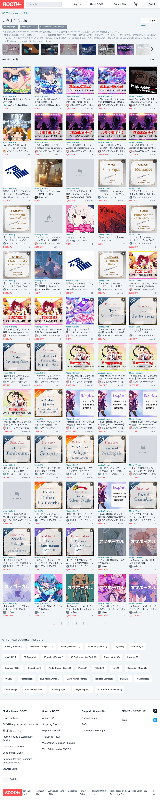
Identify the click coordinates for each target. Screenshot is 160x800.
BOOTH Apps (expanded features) (20, 724)
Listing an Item (10, 718)
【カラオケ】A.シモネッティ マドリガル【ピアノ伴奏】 (111, 469)
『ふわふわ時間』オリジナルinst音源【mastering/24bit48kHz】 (79, 146)
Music (15, 13)
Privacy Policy (83, 792)
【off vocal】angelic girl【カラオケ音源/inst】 (142, 561)
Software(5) (132, 657)
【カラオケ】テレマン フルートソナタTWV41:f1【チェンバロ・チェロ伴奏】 (79, 561)
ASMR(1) (9, 679)
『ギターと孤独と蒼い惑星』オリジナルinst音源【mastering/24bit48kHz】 (143, 469)
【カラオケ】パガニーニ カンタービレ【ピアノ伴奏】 (142, 515)
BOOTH (6, 13)
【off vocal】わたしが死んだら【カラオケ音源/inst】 (16, 607)
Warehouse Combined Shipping (58, 743)
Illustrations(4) (34, 668)
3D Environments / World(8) (84, 657)
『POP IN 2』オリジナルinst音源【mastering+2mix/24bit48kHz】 (16, 331)
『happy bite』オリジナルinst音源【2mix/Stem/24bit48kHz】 (143, 377)
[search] (58, 4)
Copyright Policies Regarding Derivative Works (17, 761)
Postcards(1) (27, 679)
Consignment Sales (13, 752)
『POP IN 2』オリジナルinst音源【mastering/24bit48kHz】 (143, 285)
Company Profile (26, 792)
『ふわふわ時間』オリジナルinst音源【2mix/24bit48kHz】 (142, 146)
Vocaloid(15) (10, 657)
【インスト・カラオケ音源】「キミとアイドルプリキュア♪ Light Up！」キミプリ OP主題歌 (79, 331)
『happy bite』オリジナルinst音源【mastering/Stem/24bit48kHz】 (17, 423)
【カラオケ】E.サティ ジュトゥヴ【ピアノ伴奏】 (142, 331)
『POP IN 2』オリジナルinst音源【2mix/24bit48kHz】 (48, 331)
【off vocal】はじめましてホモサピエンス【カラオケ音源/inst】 (80, 608)
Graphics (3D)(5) (12, 668)
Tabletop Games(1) (104, 679)
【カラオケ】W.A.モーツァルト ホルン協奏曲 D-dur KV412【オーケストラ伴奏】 (48, 423)
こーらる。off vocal (75, 237)
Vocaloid (70, 235)
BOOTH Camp (10, 769)
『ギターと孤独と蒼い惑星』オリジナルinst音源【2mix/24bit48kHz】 (17, 515)
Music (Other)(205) (13, 646)
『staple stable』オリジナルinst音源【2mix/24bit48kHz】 (111, 423)
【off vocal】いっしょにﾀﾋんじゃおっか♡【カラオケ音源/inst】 (143, 608)
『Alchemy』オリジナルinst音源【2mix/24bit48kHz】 (79, 100)
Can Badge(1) (11, 690)
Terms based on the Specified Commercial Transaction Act (128, 792)
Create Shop (120, 4)
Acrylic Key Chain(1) (34, 690)
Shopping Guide (50, 724)
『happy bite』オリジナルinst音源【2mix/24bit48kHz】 (80, 377)
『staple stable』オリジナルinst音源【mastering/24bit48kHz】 (143, 423)
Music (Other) (104, 189)
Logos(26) (119, 646)
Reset (143, 25)
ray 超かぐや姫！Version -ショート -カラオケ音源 (16, 146)
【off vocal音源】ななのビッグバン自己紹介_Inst (48, 100)
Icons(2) (116, 668)
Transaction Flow (51, 736)
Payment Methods (51, 730)
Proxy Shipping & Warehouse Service (18, 738)
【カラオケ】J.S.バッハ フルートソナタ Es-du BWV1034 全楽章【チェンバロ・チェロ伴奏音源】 (16, 285)
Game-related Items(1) (77, 679)
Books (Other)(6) (112, 657)
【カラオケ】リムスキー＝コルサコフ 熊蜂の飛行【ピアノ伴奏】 (47, 377)
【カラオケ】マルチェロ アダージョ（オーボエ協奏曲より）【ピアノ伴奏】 (16, 561)
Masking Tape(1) (59, 690)
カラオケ (25, 13)
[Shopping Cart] (136, 4)
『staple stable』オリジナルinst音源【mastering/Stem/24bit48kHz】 (111, 515)
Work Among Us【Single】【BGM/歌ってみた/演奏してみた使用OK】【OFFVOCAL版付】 (143, 100)
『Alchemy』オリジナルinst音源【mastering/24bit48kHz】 (111, 100)
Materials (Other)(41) (97, 646)
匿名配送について (12, 730)
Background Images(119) (41, 646)
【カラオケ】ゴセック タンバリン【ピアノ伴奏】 (16, 469)
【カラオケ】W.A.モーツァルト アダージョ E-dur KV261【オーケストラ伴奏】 (80, 469)
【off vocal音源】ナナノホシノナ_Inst (16, 100)
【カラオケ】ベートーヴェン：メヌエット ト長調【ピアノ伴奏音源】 (111, 285)
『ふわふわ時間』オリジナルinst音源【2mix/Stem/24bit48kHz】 (111, 146)
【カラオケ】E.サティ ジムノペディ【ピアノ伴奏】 (16, 377)
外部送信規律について (99, 792)
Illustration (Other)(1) (137, 668)
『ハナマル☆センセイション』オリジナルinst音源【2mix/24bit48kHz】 (48, 239)
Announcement (90, 718)
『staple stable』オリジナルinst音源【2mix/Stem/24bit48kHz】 (80, 423)
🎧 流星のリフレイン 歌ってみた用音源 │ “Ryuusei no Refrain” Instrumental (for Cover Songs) (48, 285)
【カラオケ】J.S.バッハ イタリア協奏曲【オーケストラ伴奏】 (48, 515)
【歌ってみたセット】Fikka (111, 237)
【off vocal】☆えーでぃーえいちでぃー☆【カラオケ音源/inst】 (111, 608)
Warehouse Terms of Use (56, 792)
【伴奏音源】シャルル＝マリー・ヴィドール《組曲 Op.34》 (111, 193)
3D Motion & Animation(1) (110, 690)
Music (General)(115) (70, 646)
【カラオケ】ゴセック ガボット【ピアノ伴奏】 (47, 469)
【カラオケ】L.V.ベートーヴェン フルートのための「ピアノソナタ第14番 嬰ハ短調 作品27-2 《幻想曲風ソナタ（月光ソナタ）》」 (16, 239)
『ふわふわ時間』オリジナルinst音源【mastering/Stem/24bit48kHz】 (48, 146)
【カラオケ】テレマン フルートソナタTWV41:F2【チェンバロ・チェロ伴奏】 (48, 561)
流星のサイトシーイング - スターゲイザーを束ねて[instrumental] (17, 193)
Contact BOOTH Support (95, 730)
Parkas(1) (124, 679)
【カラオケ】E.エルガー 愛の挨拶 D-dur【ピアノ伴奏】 (111, 331)
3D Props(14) (30, 657)
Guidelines (72, 791)
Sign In (77, 4)
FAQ (84, 724)
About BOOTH (97, 4)
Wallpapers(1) (143, 679)
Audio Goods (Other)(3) (60, 668)
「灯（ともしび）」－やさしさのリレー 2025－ (47, 192)
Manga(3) (82, 668)
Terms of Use (40, 792)
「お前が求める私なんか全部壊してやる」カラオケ (79, 192)
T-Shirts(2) (99, 668)
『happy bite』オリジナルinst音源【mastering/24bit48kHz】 (111, 377)
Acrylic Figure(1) (82, 690)
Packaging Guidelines (14, 746)
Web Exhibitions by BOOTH (56, 749)
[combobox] (44, 4)
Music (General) (10, 97)
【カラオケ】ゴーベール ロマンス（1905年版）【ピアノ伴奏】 (142, 193)
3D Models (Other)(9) (53, 657)
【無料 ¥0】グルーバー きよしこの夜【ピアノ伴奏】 (79, 515)
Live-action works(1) (49, 679)
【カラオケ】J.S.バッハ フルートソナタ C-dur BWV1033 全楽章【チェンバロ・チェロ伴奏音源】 (143, 239)
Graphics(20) (138, 646)
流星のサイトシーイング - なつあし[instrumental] (80, 285)
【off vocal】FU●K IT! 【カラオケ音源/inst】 (48, 607)
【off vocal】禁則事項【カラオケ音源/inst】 (111, 561)
